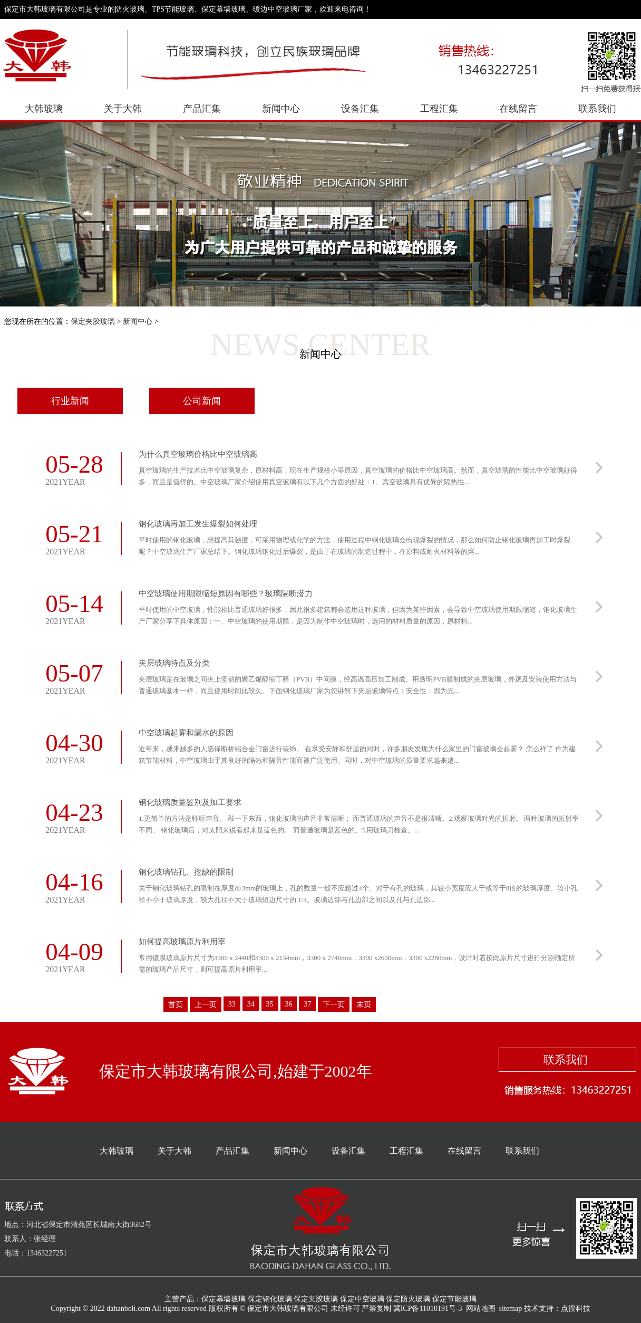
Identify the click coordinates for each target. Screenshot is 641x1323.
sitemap (510, 1308)
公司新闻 (202, 401)
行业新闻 (70, 401)
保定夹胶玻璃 (93, 321)
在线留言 (518, 108)
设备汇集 (360, 108)
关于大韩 (123, 108)
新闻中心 (281, 108)
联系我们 (597, 108)
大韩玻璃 (44, 108)
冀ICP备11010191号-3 (427, 1308)
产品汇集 (202, 108)
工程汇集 (439, 108)
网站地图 (481, 1308)
